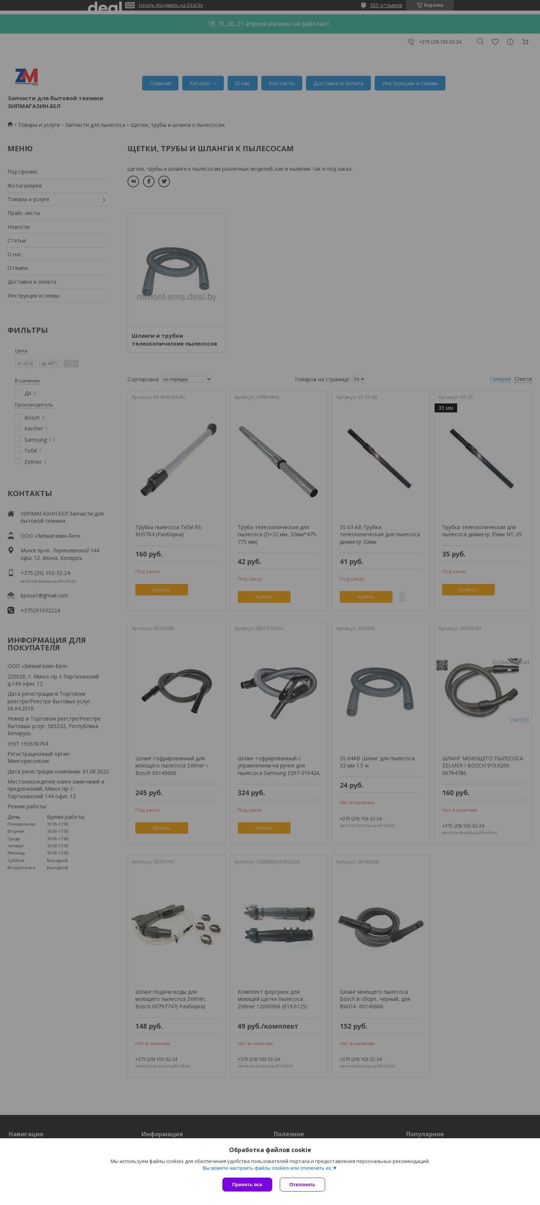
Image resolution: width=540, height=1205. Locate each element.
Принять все (247, 1184)
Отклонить (302, 1184)
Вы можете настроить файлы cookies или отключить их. (267, 1168)
